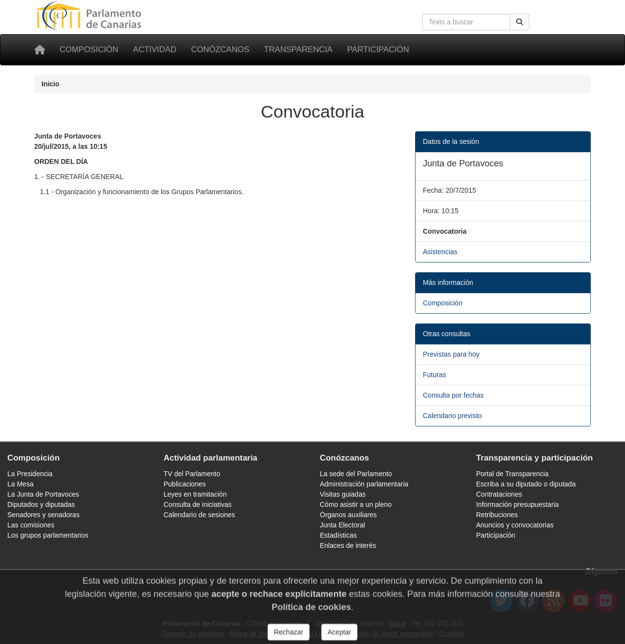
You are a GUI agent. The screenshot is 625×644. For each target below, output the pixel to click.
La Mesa (20, 484)
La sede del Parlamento (356, 474)
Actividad (154, 49)
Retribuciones (497, 515)
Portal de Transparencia (512, 474)
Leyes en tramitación (195, 494)
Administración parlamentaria (364, 484)
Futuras (434, 375)
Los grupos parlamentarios (47, 535)
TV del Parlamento (192, 474)
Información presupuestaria (517, 504)
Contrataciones (499, 494)
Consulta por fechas (453, 395)
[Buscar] (519, 22)
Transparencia (298, 49)
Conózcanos (220, 49)
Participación (378, 49)
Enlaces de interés (348, 545)
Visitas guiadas (343, 494)
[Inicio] (39, 50)
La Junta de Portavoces (43, 494)
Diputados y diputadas (41, 504)
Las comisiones (31, 525)
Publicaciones (185, 484)
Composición (89, 49)
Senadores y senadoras (43, 515)
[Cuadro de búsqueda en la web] (466, 22)
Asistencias (440, 252)
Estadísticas (338, 535)
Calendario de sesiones (199, 515)
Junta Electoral (342, 525)
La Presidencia (30, 474)
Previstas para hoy (451, 354)
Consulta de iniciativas (197, 504)
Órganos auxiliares (348, 515)
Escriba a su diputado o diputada (526, 484)
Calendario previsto (452, 416)
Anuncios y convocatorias (515, 525)
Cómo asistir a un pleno (356, 504)
